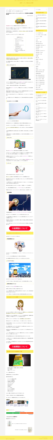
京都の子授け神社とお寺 (39, 43)
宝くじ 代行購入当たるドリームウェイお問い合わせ (41, 108)
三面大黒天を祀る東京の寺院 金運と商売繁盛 (41, 18)
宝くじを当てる (38, 64)
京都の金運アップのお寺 (39, 52)
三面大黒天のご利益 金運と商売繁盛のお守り (41, 21)
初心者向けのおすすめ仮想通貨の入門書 (20, 50)
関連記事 (17, 51)
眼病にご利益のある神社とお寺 (40, 75)
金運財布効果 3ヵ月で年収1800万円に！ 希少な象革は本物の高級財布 (19, 405)
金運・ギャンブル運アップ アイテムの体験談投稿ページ (41, 120)
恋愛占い (37, 68)
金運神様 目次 (19, 37)
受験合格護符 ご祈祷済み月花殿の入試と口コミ (41, 27)
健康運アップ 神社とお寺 (39, 59)
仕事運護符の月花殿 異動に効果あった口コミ (41, 24)
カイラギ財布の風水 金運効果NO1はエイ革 (41, 15)
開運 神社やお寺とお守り (39, 89)
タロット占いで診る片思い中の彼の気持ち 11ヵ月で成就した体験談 (26, 405)
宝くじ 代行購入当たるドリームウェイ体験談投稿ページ (41, 111)
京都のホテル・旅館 (38, 41)
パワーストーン (38, 38)
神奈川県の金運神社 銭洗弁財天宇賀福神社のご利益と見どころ (23, 405)
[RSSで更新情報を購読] (26, 413)
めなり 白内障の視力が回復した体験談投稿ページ (41, 104)
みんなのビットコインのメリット (19, 38)
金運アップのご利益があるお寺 (40, 80)
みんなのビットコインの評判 (18, 49)
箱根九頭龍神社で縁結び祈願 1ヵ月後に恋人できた (7, 405)
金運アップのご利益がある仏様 (40, 82)
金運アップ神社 (38, 87)
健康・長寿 (37, 57)
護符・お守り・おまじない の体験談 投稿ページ (41, 117)
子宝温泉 (37, 61)
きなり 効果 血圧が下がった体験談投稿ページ (41, 98)
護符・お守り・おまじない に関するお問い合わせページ (41, 114)
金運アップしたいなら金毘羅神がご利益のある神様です (11, 405)
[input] (41, 9)
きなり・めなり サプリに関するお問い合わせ (41, 101)
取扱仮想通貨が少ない (18, 46)
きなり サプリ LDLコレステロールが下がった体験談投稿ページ (41, 95)
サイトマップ (38, 106)
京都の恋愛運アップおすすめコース (41, 45)
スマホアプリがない (18, 47)
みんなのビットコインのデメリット (19, 45)
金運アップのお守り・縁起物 (40, 78)
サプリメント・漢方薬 (39, 36)
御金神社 (37, 66)
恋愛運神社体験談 (38, 73)
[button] (46, 9)
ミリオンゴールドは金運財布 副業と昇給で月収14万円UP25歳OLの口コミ (15, 405)
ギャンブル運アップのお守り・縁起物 (41, 34)
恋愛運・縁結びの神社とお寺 (40, 71)
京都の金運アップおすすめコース (40, 50)
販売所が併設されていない (19, 48)
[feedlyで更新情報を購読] (13, 413)
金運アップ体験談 (38, 85)
